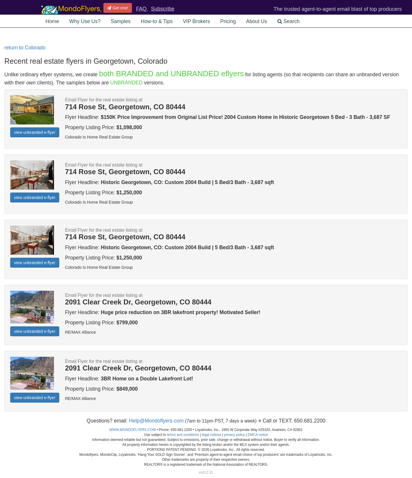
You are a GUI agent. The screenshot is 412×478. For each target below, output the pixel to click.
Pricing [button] (228, 21)
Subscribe (162, 9)
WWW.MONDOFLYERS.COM (132, 430)
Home (52, 21)
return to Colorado (25, 48)
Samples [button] (121, 21)
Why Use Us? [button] (84, 21)
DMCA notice (258, 435)
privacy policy (234, 435)
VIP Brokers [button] (196, 21)
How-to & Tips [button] (157, 21)
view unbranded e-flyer (34, 132)
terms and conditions (183, 435)
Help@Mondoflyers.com (156, 421)
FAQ (142, 9)
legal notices (211, 435)
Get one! (117, 8)
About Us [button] (256, 21)
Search (288, 21)
